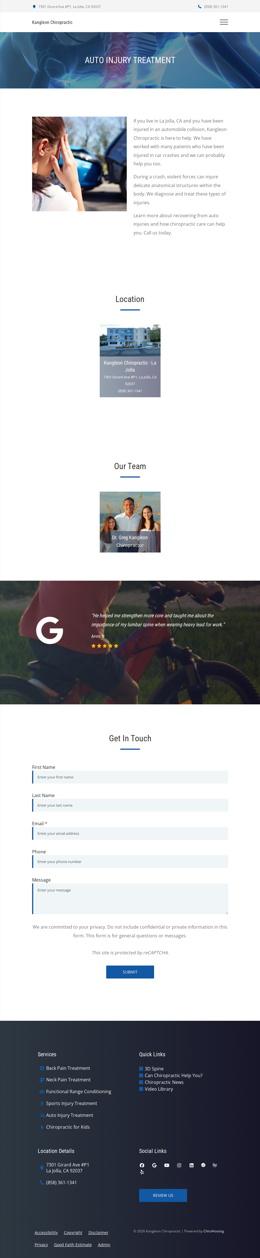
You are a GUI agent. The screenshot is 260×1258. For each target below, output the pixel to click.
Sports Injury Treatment (71, 1103)
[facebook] (142, 1165)
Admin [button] (104, 1244)
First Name (43, 767)
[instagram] (179, 1165)
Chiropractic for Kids (68, 1127)
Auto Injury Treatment (69, 1115)
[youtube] (167, 1165)
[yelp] (142, 1172)
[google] (154, 1165)
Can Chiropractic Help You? (174, 1075)
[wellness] (214, 1165)
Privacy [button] (41, 1244)
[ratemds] (203, 1165)
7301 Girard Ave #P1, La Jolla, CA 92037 (66, 6)
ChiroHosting (213, 1231)
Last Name (43, 795)
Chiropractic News (164, 1082)
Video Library (159, 1089)
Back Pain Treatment (68, 1068)
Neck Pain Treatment (68, 1080)
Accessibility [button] (46, 1232)
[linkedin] (191, 1165)
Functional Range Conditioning (78, 1092)
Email (39, 823)
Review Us (163, 1195)
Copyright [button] (73, 1232)
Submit (130, 972)
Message (41, 880)
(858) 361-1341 (213, 6)
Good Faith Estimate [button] (73, 1244)
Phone (39, 852)
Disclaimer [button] (98, 1232)
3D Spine (154, 1069)
